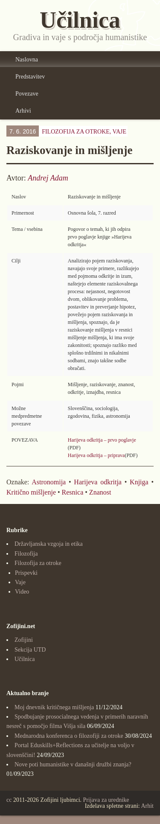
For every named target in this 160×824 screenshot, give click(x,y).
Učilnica (25, 659)
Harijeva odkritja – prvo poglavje (102, 440)
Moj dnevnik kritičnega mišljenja (54, 707)
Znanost (100, 492)
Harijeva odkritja (98, 482)
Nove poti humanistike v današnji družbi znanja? (73, 764)
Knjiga (139, 482)
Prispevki (26, 573)
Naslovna (26, 59)
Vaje (119, 131)
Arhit (147, 806)
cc (9, 800)
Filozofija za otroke (38, 563)
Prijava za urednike (106, 800)
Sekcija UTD (30, 649)
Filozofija (26, 553)
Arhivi (23, 111)
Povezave (26, 93)
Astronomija (49, 482)
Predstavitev (30, 76)
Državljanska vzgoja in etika (49, 544)
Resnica (73, 492)
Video (22, 591)
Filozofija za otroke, (84, 131)
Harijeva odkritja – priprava (96, 455)
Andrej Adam (48, 178)
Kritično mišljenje (31, 492)
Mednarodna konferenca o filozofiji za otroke (69, 736)
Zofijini (24, 640)
